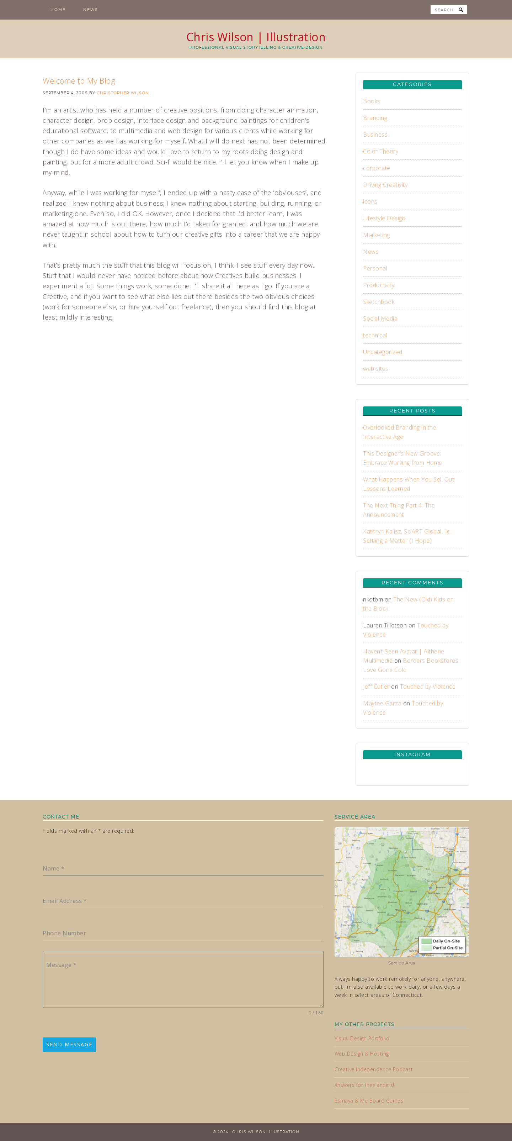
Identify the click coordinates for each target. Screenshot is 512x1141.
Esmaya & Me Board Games (369, 1100)
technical (375, 335)
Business (375, 134)
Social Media (380, 318)
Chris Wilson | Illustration (256, 36)
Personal (375, 268)
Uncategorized (382, 352)
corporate (376, 168)
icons (370, 201)
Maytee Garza (382, 703)
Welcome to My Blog (79, 80)
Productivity (378, 285)
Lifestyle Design (384, 218)
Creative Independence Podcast (374, 1069)
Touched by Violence (428, 686)
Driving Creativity (385, 185)
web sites (376, 369)
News (371, 252)
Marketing (376, 235)
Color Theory (380, 151)
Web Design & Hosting (362, 1053)
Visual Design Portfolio (362, 1038)
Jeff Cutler (376, 686)
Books (371, 101)
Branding (375, 118)
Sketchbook (378, 302)
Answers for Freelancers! (364, 1085)
